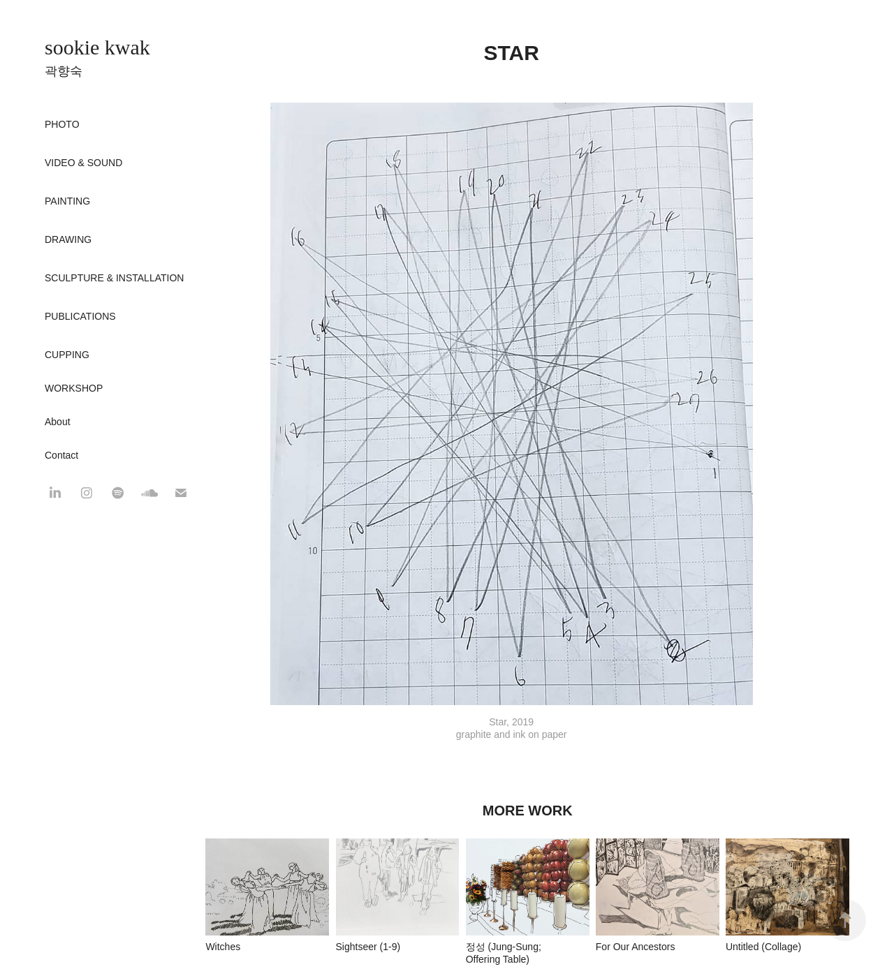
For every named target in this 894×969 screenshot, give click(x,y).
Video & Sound (83, 162)
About (58, 421)
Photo (62, 124)
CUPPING (67, 354)
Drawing (68, 239)
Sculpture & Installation (114, 277)
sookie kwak (97, 47)
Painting (67, 201)
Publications (80, 316)
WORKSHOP (74, 388)
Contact (61, 455)
